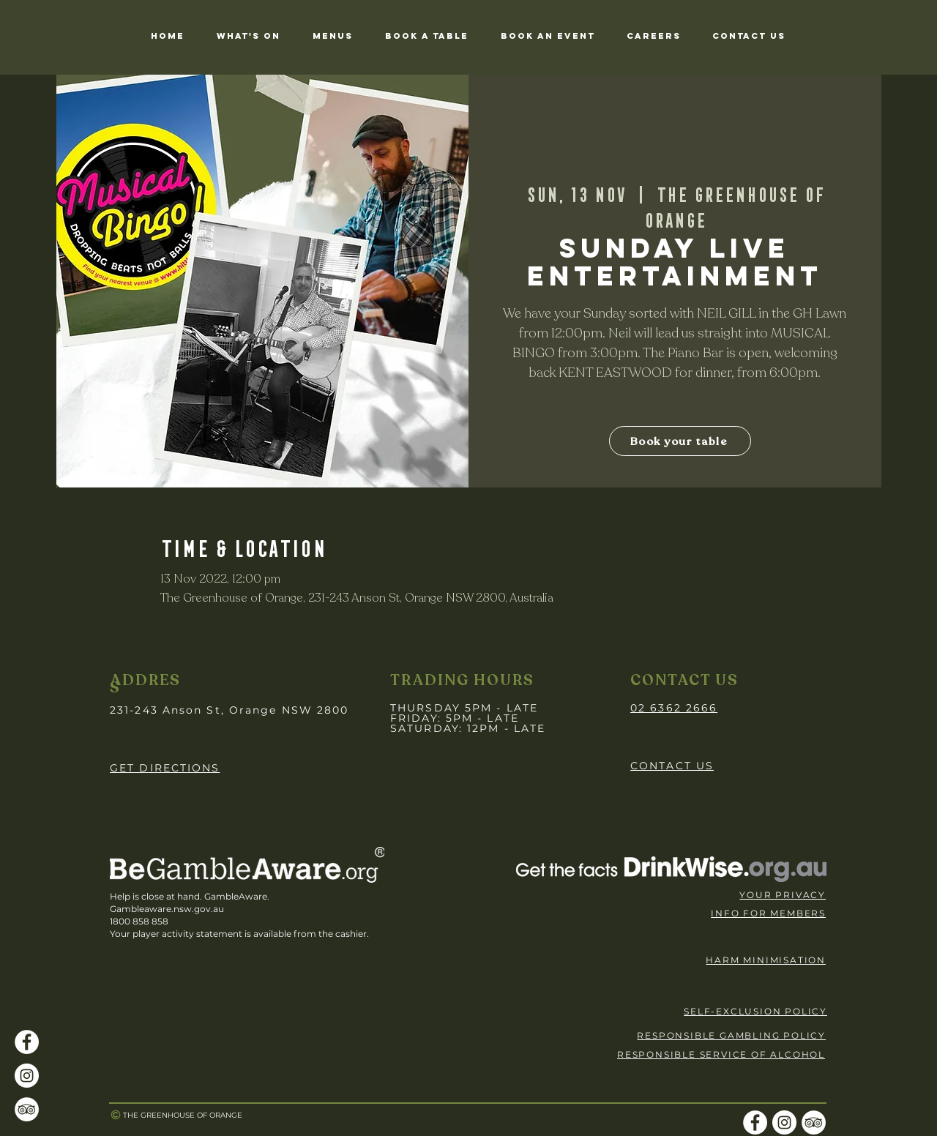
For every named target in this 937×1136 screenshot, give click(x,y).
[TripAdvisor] (27, 1109)
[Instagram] (27, 1076)
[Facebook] (27, 1042)
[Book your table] (680, 441)
